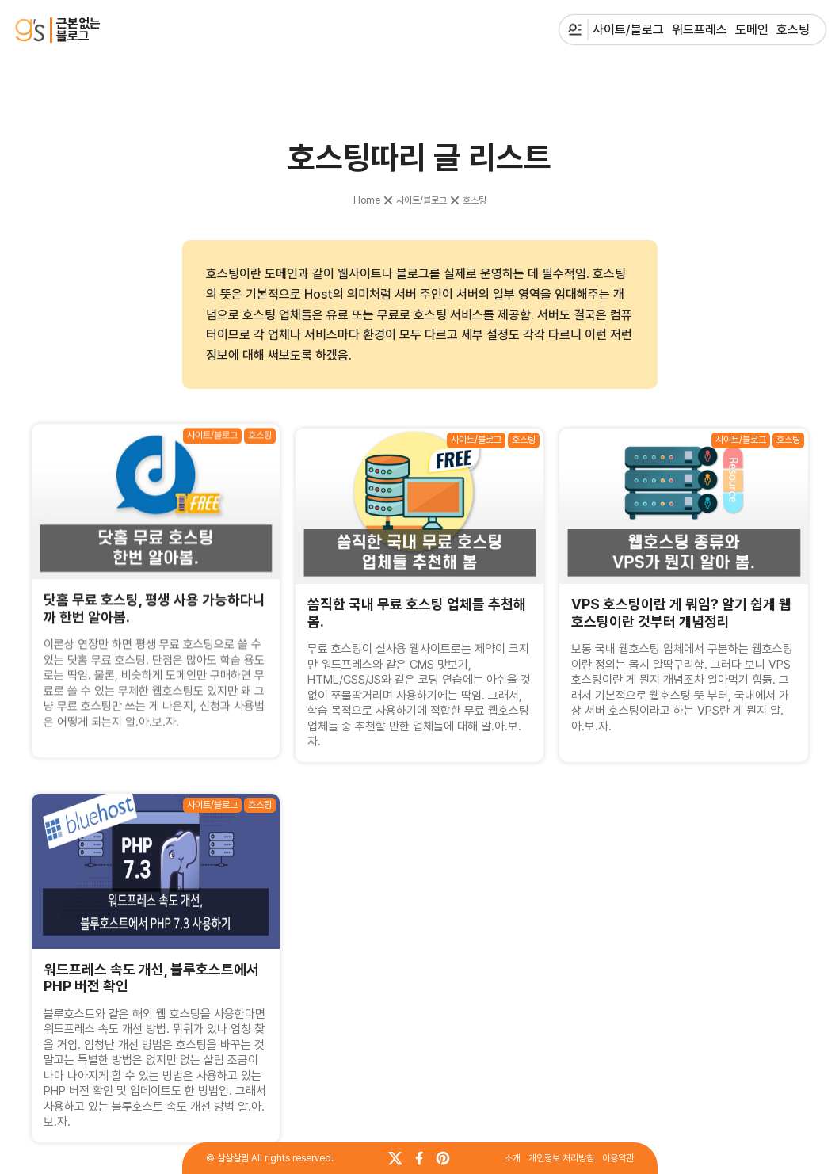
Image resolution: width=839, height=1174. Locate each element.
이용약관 (618, 1158)
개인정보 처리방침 (561, 1158)
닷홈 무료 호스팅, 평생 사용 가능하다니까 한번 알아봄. (154, 613)
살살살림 (233, 1158)
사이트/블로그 (421, 200)
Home (366, 200)
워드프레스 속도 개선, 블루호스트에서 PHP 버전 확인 (151, 978)
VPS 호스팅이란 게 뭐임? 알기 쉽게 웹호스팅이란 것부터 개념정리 (681, 603)
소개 (513, 1158)
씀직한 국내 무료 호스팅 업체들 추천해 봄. (416, 611)
